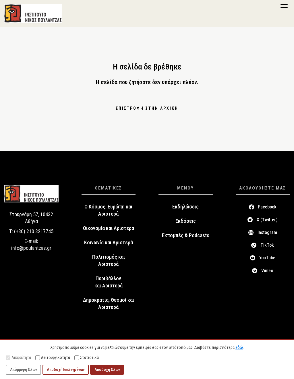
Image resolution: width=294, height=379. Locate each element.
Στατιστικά (86, 357)
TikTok (267, 245)
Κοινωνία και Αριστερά (108, 242)
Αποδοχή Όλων (107, 369)
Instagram (267, 232)
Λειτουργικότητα (52, 357)
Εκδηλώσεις (185, 207)
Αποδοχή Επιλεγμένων (66, 369)
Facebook (267, 207)
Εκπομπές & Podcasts (185, 235)
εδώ (239, 347)
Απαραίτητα (18, 357)
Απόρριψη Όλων (23, 369)
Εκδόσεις (185, 221)
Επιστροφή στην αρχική (147, 108)
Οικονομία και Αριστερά (108, 228)
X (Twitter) (267, 220)
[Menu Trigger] (284, 7)
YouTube (267, 257)
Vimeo (267, 270)
